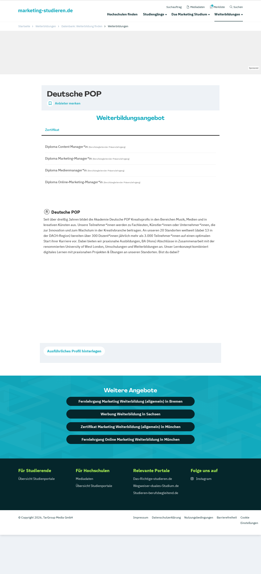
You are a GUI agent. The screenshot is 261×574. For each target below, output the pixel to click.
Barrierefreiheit (227, 517)
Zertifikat (52, 130)
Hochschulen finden (122, 14)
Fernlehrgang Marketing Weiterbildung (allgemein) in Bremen (130, 401)
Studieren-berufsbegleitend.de (155, 493)
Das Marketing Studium (189, 14)
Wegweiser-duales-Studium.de (156, 486)
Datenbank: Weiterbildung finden (81, 26)
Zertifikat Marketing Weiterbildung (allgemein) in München (131, 426)
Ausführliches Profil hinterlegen (74, 351)
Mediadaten (84, 479)
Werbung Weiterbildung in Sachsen (130, 414)
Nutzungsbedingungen (198, 517)
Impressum (140, 517)
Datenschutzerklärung (166, 517)
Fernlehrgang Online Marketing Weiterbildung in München (131, 439)
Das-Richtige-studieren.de (152, 479)
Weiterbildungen (227, 14)
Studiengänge (153, 14)
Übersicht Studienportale (36, 479)
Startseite (24, 26)
